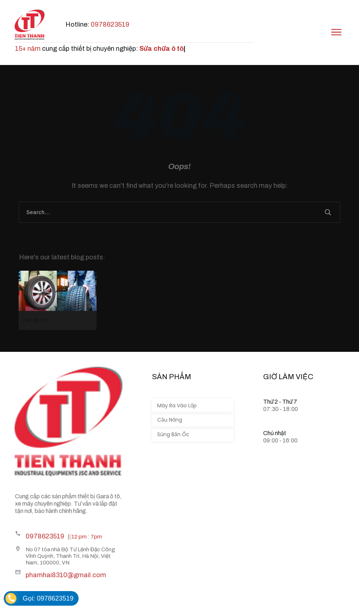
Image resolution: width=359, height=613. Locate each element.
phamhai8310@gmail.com (66, 575)
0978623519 (109, 24)
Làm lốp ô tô (58, 300)
